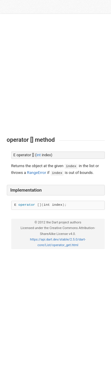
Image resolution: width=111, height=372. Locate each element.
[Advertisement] (55, 75)
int (38, 155)
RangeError (36, 172)
